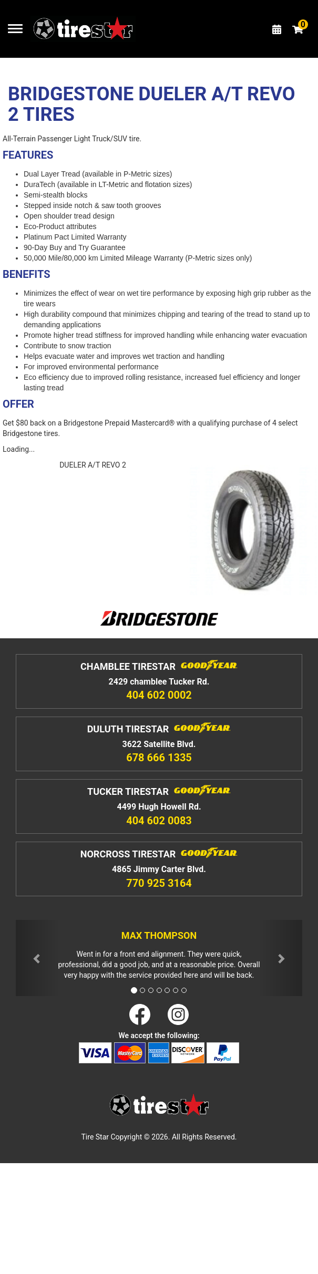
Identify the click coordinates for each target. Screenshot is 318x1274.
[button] (37, 958)
